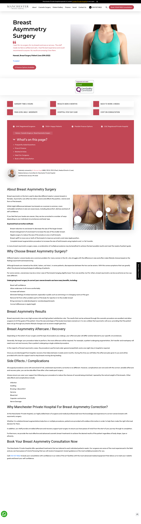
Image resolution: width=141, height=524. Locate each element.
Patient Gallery (58, 7)
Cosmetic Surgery (44, 7)
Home (17, 134)
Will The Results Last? (20, 494)
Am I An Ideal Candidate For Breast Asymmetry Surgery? (41, 516)
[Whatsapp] (4, 514)
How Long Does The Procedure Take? (30, 483)
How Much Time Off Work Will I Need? (30, 505)
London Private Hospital (79, 1)
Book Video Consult (139, 271)
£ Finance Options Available (28, 67)
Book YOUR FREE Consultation (121, 7)
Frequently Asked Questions (25, 145)
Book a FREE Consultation (24, 159)
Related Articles (20, 152)
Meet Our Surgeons (22, 156)
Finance (67, 7)
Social (74, 7)
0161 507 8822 (15, 456)
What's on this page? (30, 140)
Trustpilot (16, 61)
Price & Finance (20, 149)
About (34, 7)
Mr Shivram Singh (37, 171)
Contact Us (82, 7)
